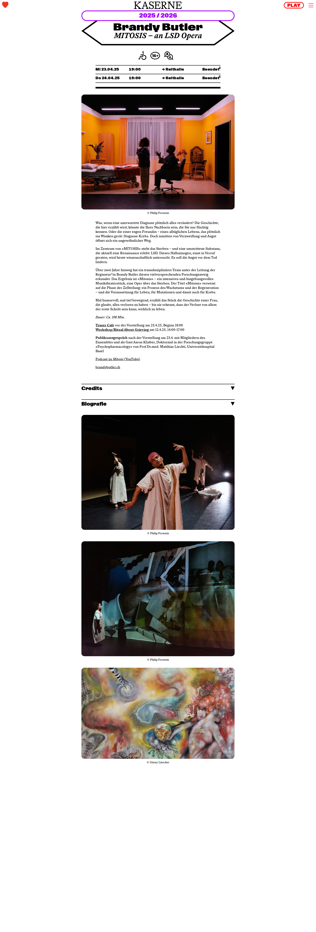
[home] (158, 5)
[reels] (294, 5)
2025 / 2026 (158, 16)
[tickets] (54, 5)
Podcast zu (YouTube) (118, 359)
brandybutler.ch (108, 367)
